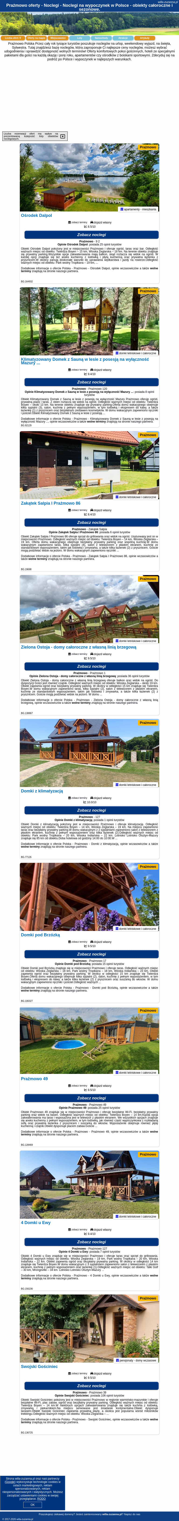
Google (10, 1482)
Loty (79, 38)
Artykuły (144, 38)
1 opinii (108, 822)
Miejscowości (58, 38)
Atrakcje (122, 38)
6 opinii (114, 534)
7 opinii (104, 1253)
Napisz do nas (132, 1514)
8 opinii (149, 394)
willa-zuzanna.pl (168, 2)
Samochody (101, 38)
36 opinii (133, 678)
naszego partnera (67, 273)
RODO (41, 1498)
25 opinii (105, 246)
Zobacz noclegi (91, 237)
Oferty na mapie (36, 38)
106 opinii (107, 1397)
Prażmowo (148, 147)
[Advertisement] (89, 96)
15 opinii (108, 966)
